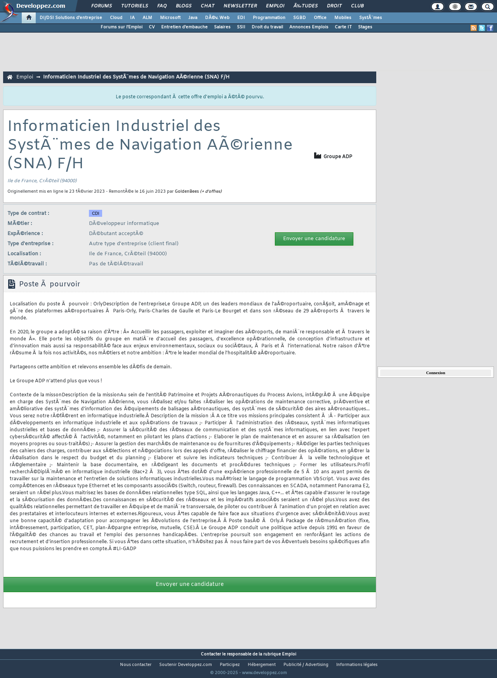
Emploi (275, 6)
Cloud (116, 18)
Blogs (183, 6)
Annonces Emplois (308, 27)
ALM (147, 18)
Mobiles (342, 18)
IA (132, 18)
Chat (207, 6)
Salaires (222, 27)
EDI (241, 18)
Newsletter (240, 6)
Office (320, 18)
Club (357, 6)
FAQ (161, 6)
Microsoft (170, 18)
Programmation (269, 18)
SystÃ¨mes (370, 18)
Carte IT (343, 27)
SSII (241, 27)
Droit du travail (267, 27)
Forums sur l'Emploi (121, 27)
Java (192, 18)
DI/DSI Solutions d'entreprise (71, 18)
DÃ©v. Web (217, 18)
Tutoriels (134, 6)
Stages (365, 27)
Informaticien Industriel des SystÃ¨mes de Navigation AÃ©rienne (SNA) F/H (136, 77)
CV (152, 27)
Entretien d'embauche (184, 27)
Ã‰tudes (305, 6)
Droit (334, 6)
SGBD (299, 18)
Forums (101, 6)
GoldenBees (187, 191)
